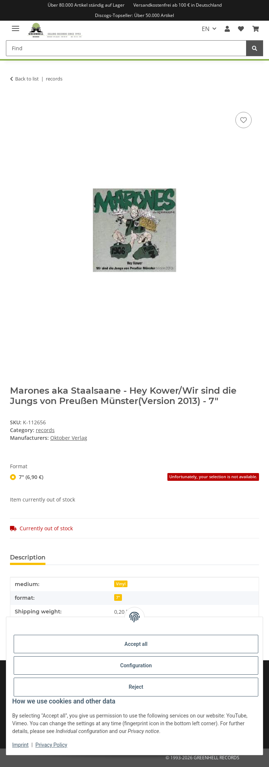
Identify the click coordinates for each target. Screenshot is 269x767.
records (45, 430)
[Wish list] (241, 28)
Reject (136, 687)
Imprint (20, 745)
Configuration (135, 665)
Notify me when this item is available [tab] (188, 557)
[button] (227, 28)
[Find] (126, 48)
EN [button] (206, 29)
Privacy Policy (51, 745)
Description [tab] (27, 557)
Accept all (136, 644)
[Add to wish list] (243, 120)
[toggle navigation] (15, 25)
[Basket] (255, 28)
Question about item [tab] (88, 557)
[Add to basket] (16, 102)
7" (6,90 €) (139, 477)
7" (118, 597)
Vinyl (121, 583)
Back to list (27, 78)
